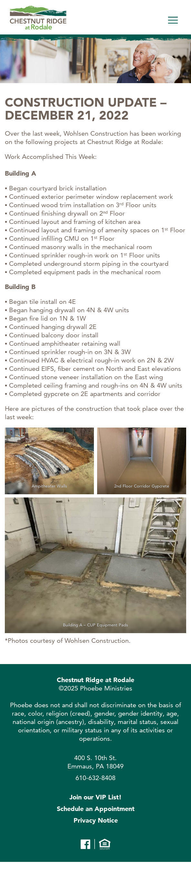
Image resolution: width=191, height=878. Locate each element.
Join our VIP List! (95, 797)
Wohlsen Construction (97, 640)
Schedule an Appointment (96, 809)
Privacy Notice (96, 820)
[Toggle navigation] (173, 20)
